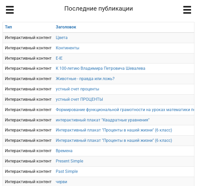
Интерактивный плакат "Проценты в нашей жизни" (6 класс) (114, 130)
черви (61, 181)
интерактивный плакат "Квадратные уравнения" (102, 120)
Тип (8, 27)
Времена (64, 150)
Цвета (62, 37)
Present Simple (69, 161)
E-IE (59, 58)
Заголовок (66, 27)
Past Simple (67, 171)
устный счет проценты (77, 89)
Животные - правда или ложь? (85, 78)
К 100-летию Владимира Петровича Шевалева (100, 68)
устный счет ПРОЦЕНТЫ (79, 99)
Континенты (67, 47)
